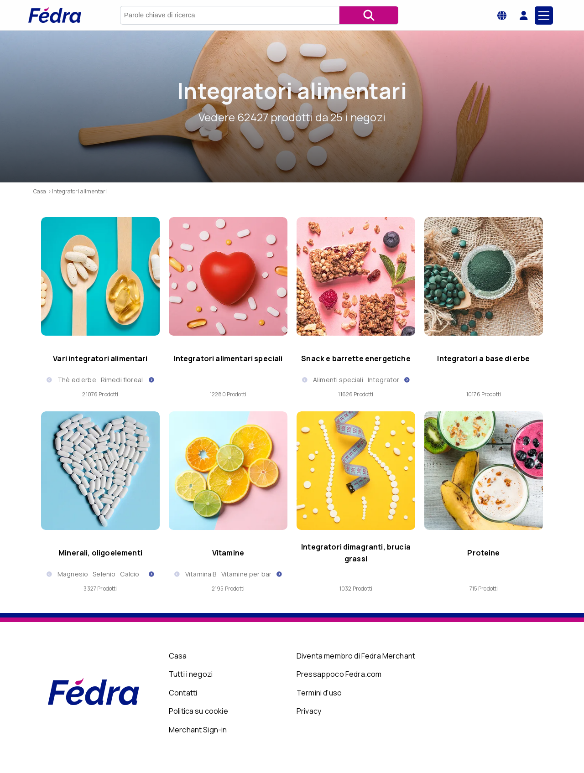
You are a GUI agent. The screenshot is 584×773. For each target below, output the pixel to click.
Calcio (129, 574)
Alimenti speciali (338, 379)
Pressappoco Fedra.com (339, 674)
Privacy (309, 711)
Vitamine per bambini (253, 574)
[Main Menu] (544, 15)
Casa (178, 656)
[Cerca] (368, 15)
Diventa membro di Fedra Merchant (356, 656)
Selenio (104, 574)
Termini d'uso (319, 693)
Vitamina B (201, 574)
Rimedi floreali (122, 379)
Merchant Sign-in (198, 730)
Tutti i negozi (191, 674)
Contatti (183, 693)
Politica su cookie (198, 711)
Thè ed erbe (76, 379)
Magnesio (72, 574)
